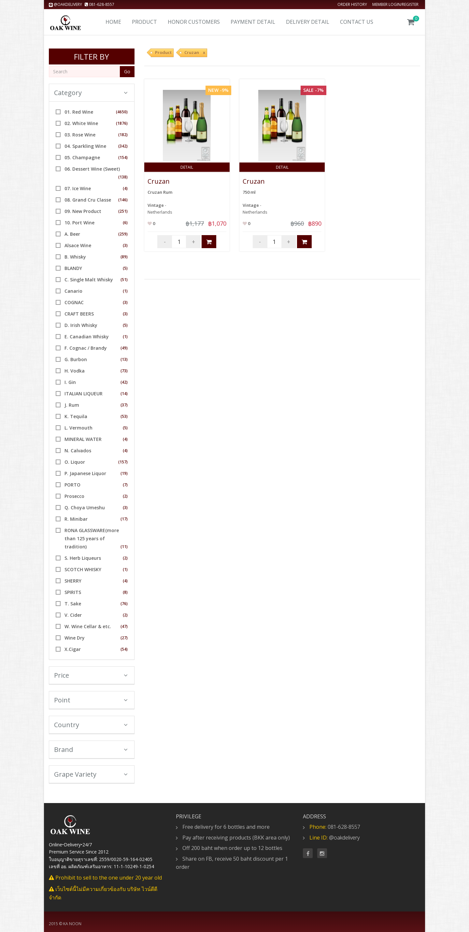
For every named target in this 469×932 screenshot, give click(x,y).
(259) (123, 234)
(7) (125, 484)
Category (91, 92)
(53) (124, 416)
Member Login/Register (395, 4)
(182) (123, 134)
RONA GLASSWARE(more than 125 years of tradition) (91, 538)
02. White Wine (81, 123)
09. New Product (82, 211)
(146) (123, 200)
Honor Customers (194, 21)
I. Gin (70, 382)
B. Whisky (75, 257)
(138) (123, 177)
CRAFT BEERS (79, 314)
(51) (124, 279)
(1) (125, 291)
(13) (124, 359)
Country (91, 724)
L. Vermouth (78, 428)
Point (91, 700)
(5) (125, 268)
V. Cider (73, 615)
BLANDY (73, 268)
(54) (124, 649)
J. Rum (71, 405)
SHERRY (72, 581)
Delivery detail (307, 21)
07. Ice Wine (77, 188)
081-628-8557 (99, 4)
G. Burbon (75, 359)
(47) (124, 626)
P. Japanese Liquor (85, 473)
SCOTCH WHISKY (82, 569)
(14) (124, 393)
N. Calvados (77, 450)
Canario (73, 291)
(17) (124, 519)
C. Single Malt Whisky (88, 279)
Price (91, 675)
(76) (124, 603)
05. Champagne (82, 157)
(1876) (122, 123)
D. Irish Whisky (80, 325)
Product (144, 21)
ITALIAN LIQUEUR (83, 393)
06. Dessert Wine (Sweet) (92, 169)
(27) (124, 638)
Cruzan (159, 181)
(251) (123, 211)
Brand (91, 749)
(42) (124, 382)
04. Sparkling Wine (85, 146)
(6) (125, 222)
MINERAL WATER (83, 439)
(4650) (122, 112)
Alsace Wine (77, 245)
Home (113, 21)
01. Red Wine (78, 112)
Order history (352, 4)
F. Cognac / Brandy (85, 348)
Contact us (356, 21)
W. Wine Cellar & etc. (87, 626)
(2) (125, 496)
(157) (123, 462)
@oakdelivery (66, 4)
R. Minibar (76, 519)
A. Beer (72, 234)
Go (127, 71)
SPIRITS (72, 592)
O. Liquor (74, 462)
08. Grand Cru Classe (87, 200)
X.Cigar (72, 649)
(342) (123, 146)
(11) (124, 546)
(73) (124, 371)
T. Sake (72, 603)
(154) (123, 157)
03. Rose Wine (79, 135)
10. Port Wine (79, 222)
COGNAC (74, 302)
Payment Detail (253, 21)
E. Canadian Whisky (86, 336)
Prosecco (74, 496)
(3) (125, 245)
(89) (124, 257)
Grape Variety (91, 774)
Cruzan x (194, 52)
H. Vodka (74, 371)
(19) (124, 473)
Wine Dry (74, 638)
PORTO (72, 485)
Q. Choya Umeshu (84, 507)
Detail (186, 167)
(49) (124, 348)
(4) (125, 188)
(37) (124, 405)
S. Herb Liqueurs (82, 558)
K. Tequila (75, 416)
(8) (125, 592)
